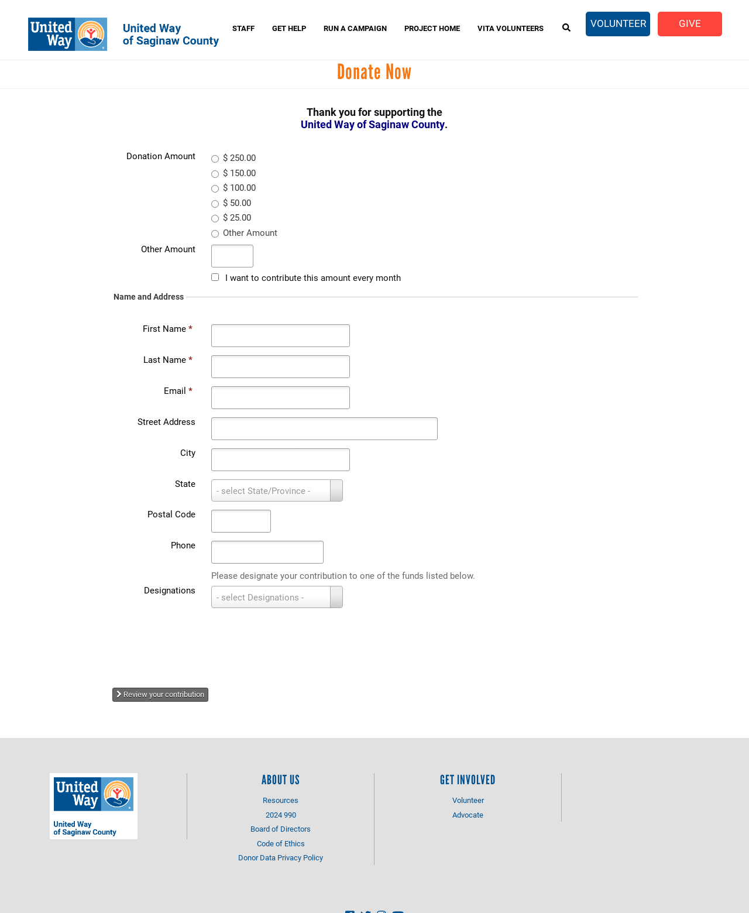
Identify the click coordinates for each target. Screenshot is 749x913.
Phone (183, 545)
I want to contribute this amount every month (313, 277)
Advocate (467, 814)
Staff (243, 28)
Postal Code (171, 514)
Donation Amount (160, 156)
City (187, 452)
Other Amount (168, 249)
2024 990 (281, 814)
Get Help (289, 28)
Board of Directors (280, 828)
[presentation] (211, 643)
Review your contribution (160, 694)
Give (690, 23)
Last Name (168, 359)
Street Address (166, 421)
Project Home (432, 28)
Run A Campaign (355, 28)
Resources (280, 800)
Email (178, 390)
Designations (169, 590)
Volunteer (618, 23)
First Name (168, 328)
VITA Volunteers (510, 28)
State (185, 483)
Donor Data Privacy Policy (280, 857)
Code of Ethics (281, 843)
